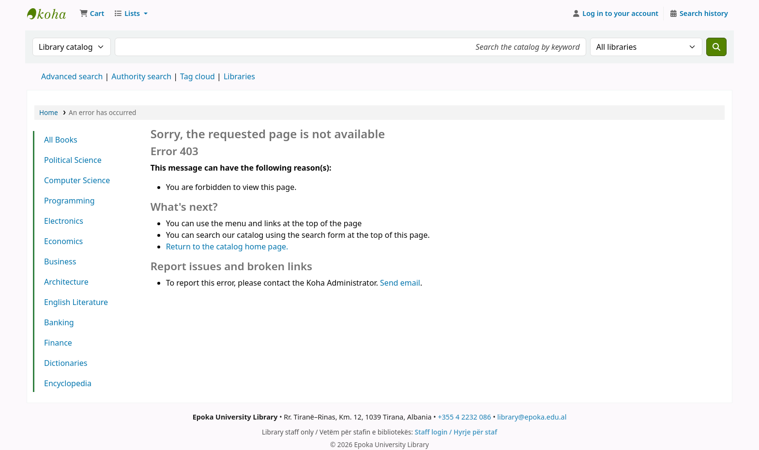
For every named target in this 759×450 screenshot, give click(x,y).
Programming (69, 200)
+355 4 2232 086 (464, 416)
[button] (92, 13)
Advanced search (72, 76)
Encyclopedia (67, 383)
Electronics (63, 221)
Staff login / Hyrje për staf (456, 431)
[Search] (716, 47)
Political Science (73, 160)
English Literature (76, 302)
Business (60, 261)
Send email (400, 282)
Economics (63, 241)
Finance (58, 342)
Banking (59, 322)
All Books (60, 139)
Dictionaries (65, 363)
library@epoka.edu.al (531, 416)
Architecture (66, 281)
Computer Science (77, 180)
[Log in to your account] (615, 13)
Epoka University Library (51, 13)
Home (48, 112)
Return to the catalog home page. (227, 246)
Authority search (141, 76)
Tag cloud (197, 76)
